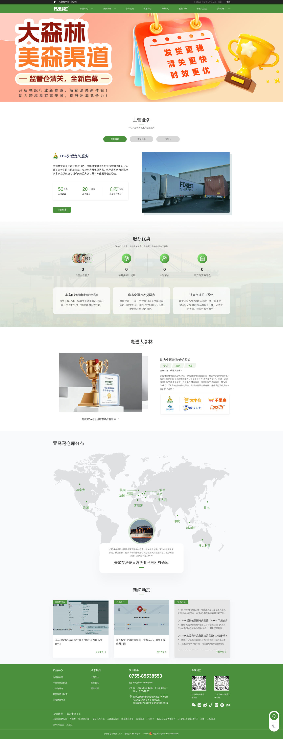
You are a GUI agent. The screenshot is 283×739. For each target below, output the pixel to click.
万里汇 (69, 725)
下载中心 (165, 8)
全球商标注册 (113, 719)
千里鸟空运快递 (60, 683)
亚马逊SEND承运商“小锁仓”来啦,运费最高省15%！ (78, 642)
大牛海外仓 (58, 688)
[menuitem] (61, 8)
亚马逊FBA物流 (60, 719)
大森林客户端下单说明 (67, 2)
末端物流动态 (59, 700)
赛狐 (203, 719)
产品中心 (84, 8)
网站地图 (95, 688)
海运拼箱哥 (58, 677)
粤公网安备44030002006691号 (166, 734)
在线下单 (183, 8)
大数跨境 (211, 719)
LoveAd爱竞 (58, 725)
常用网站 (147, 8)
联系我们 (95, 683)
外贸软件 (150, 719)
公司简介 (95, 677)
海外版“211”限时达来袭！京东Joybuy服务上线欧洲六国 (140, 642)
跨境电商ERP (84, 719)
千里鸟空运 (202, 8)
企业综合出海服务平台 (188, 719)
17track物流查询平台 (166, 719)
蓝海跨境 (140, 719)
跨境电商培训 (127, 719)
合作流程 (130, 8)
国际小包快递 (99, 719)
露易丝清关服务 (60, 694)
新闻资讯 (107, 8)
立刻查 (73, 719)
